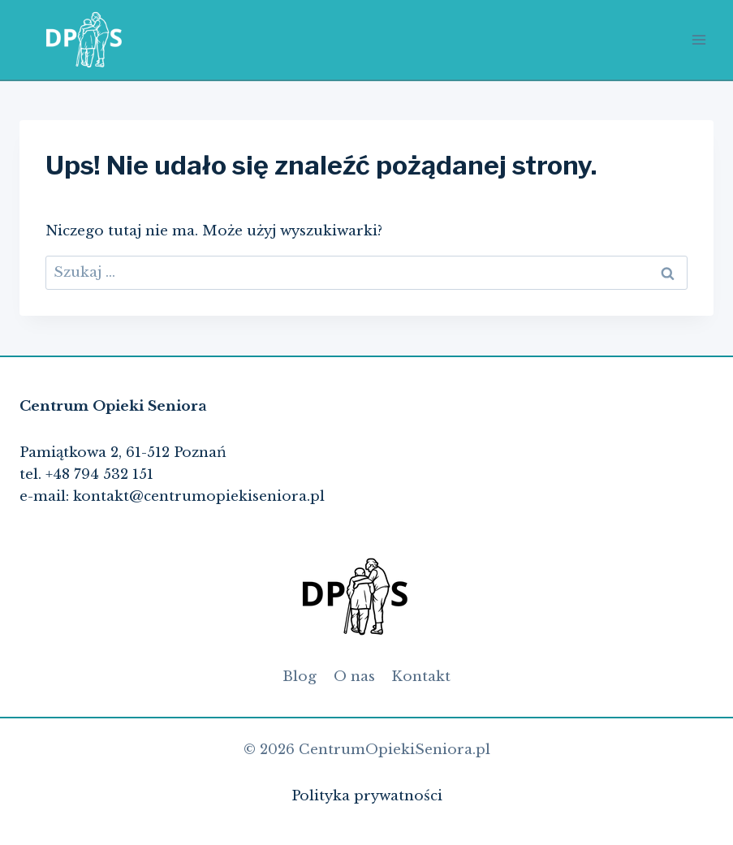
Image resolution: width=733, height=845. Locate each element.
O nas (354, 676)
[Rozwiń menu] (698, 39)
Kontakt (421, 676)
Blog (299, 676)
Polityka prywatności (366, 795)
